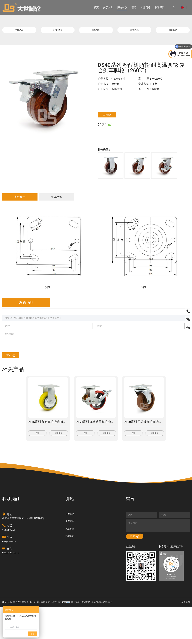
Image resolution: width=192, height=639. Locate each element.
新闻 (130, 7)
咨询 (37, 458)
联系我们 (156, 7)
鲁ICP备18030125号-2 (106, 634)
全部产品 (19, 31)
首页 (93, 7)
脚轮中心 (119, 7)
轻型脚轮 (57, 31)
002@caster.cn (10, 566)
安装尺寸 (26, 201)
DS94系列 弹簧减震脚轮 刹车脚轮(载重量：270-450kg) (112, 446)
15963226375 (9, 555)
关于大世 (105, 7)
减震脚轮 (134, 31)
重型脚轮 (96, 31)
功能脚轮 (172, 31)
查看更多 (58, 458)
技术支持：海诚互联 (82, 634)
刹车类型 (77, 201)
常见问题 (142, 7)
